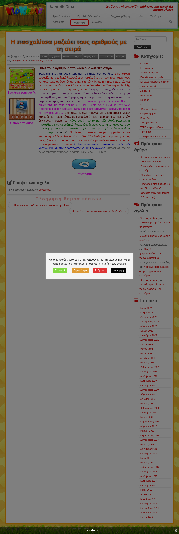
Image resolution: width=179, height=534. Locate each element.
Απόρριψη (118, 270)
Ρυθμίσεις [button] (100, 270)
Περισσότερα (80, 270)
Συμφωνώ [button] (60, 270)
